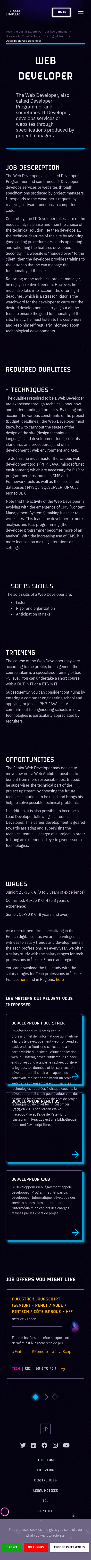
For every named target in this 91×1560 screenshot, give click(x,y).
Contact (45, 1511)
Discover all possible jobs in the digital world (36, 36)
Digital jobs (45, 1480)
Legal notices (45, 1491)
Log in (61, 12)
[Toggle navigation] (80, 12)
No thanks (36, 1547)
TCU (45, 1501)
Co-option (45, 1470)
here (23, 979)
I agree (12, 1547)
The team (46, 1460)
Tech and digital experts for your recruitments (36, 31)
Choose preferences (69, 1547)
